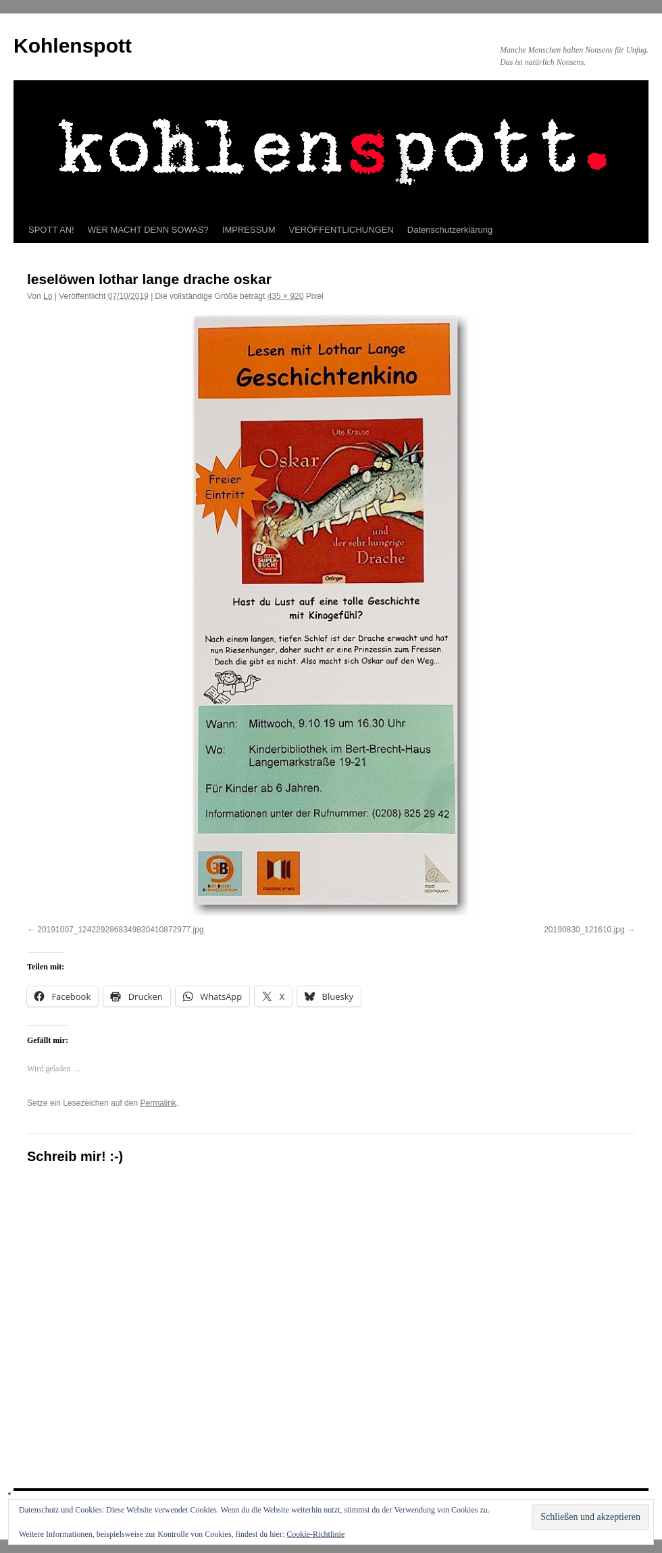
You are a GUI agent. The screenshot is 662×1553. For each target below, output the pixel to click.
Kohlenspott (73, 45)
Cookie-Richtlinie (315, 1534)
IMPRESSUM (249, 230)
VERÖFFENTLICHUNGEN (341, 230)
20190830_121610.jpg (584, 929)
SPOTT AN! (51, 230)
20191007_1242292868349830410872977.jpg (120, 929)
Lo (47, 296)
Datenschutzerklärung (449, 230)
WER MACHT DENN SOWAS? (148, 230)
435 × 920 (286, 296)
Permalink (158, 1103)
